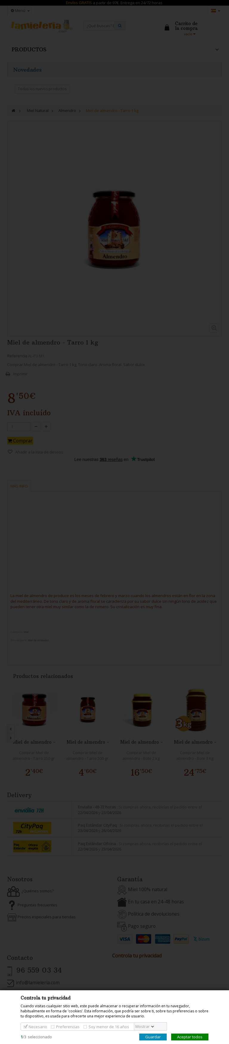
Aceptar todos (189, 1037)
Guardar (153, 1037)
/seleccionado (36, 1037)
